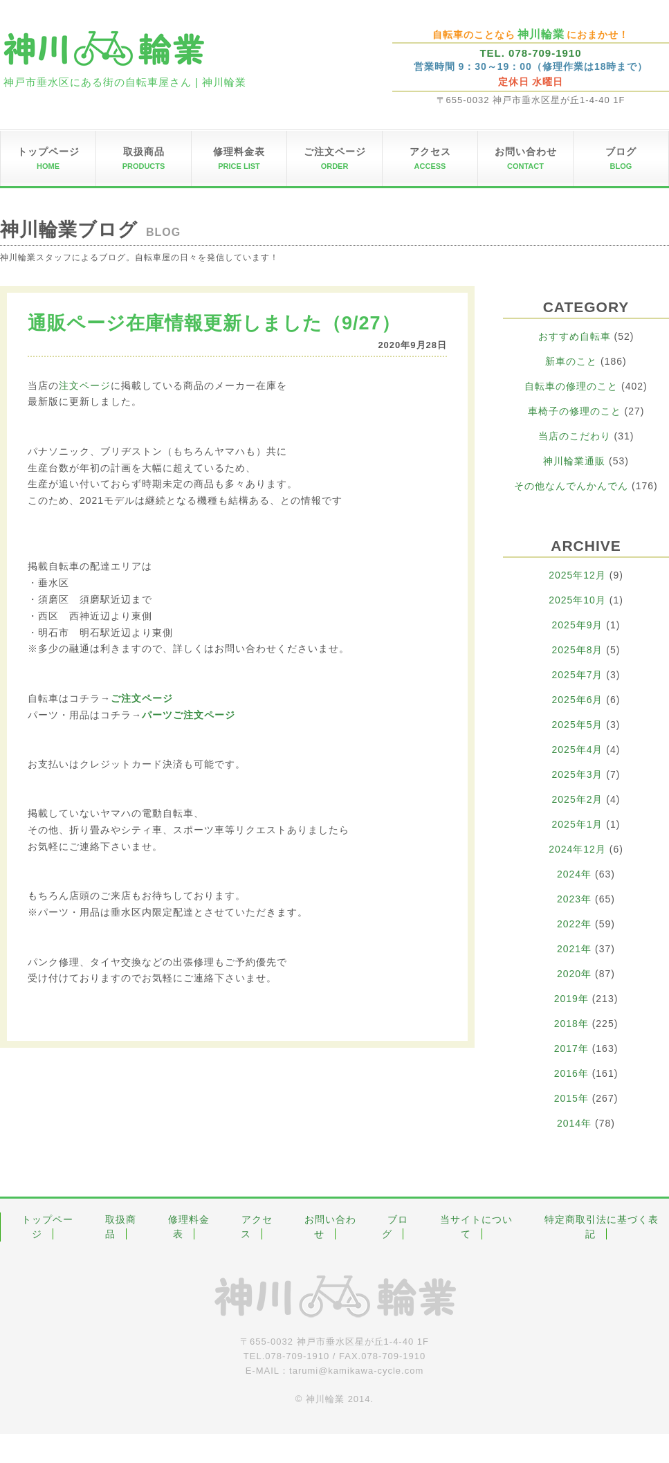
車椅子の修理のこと (574, 411)
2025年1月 (577, 824)
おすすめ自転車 (574, 336)
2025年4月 (577, 749)
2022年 (574, 923)
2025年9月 (577, 624)
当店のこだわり (574, 436)
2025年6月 (577, 699)
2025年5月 (577, 724)
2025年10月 (577, 600)
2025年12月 (577, 575)
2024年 (574, 874)
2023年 (574, 899)
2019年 (571, 998)
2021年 (574, 948)
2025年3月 (577, 774)
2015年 (571, 1098)
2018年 (571, 1023)
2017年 (571, 1048)
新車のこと (571, 361)
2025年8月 (577, 649)
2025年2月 (577, 799)
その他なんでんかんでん (571, 485)
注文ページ (85, 385)
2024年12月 (577, 849)
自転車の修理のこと (571, 386)
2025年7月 (577, 674)
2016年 (571, 1073)
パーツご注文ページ (188, 714)
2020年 (574, 973)
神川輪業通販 (574, 460)
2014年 (574, 1123)
